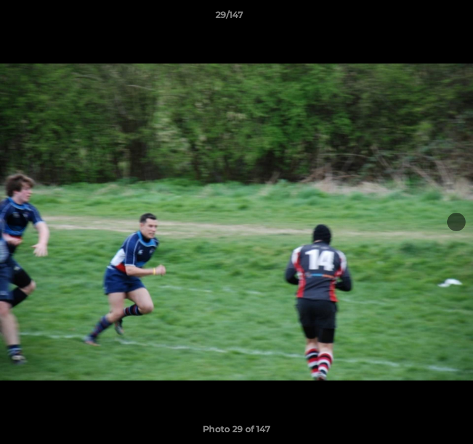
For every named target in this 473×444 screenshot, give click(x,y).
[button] (428, 17)
